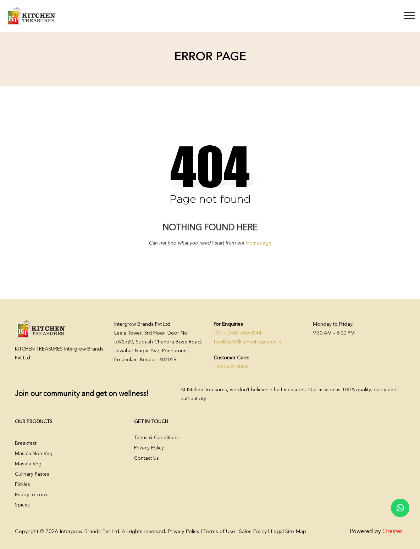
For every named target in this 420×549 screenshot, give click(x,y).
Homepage (258, 243)
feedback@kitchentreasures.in (247, 342)
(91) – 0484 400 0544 (237, 333)
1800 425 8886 (231, 366)
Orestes (392, 531)
